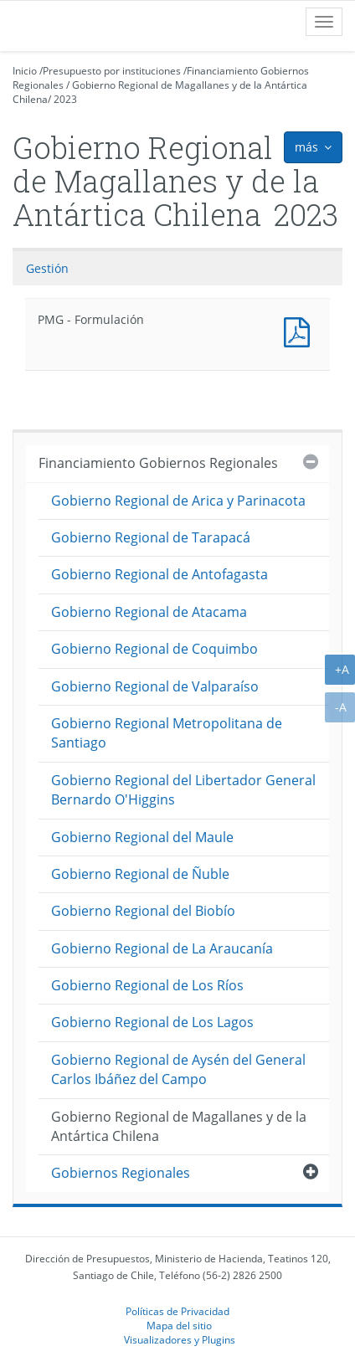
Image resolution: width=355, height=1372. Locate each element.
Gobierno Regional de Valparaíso (155, 686)
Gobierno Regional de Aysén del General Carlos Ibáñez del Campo (178, 1069)
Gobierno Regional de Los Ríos (147, 985)
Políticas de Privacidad (177, 1311)
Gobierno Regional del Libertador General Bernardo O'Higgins (183, 790)
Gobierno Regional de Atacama (149, 612)
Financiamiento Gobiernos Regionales (158, 463)
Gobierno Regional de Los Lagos (152, 1022)
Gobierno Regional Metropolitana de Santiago (166, 733)
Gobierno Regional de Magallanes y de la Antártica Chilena (178, 1126)
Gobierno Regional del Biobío (143, 911)
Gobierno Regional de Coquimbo (154, 649)
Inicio (25, 71)
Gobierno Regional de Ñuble (140, 874)
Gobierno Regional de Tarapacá (150, 537)
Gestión (47, 268)
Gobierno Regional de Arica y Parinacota (178, 500)
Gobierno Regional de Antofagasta (159, 574)
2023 (65, 99)
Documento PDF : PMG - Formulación (300, 330)
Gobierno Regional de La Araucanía (162, 948)
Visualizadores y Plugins (179, 1339)
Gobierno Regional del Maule (142, 837)
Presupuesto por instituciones (112, 71)
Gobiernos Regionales (120, 1173)
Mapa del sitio (179, 1325)
